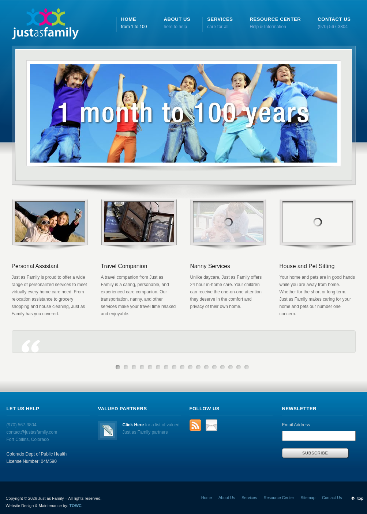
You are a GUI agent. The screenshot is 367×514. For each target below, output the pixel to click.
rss (195, 425)
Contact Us (332, 497)
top (360, 498)
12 (206, 367)
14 (222, 367)
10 (190, 367)
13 (214, 367)
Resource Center (278, 497)
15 (230, 367)
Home (206, 497)
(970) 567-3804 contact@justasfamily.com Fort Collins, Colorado (32, 432)
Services (249, 497)
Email (211, 425)
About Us (226, 497)
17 (246, 367)
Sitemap (308, 497)
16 (238, 367)
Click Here (133, 424)
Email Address (296, 424)
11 (198, 367)
